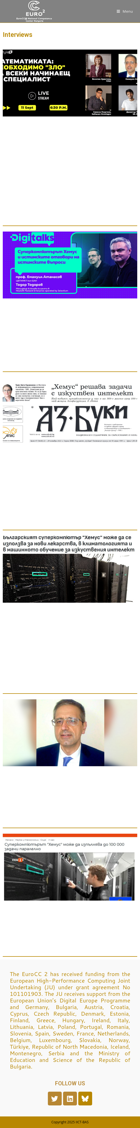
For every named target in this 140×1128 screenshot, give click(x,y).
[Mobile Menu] (125, 11)
